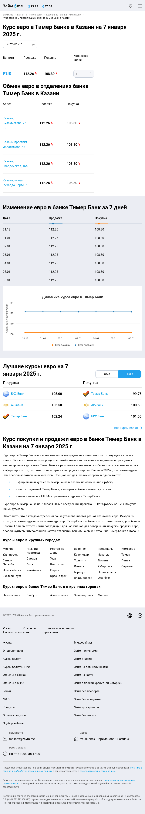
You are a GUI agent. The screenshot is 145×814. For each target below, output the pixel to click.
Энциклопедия (13, 650)
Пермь (54, 570)
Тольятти (80, 560)
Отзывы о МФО (13, 683)
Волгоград (57, 564)
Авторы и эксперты (61, 628)
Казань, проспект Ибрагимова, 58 (15, 144)
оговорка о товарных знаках (119, 780)
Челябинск (34, 570)
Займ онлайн (83, 659)
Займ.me (8, 14)
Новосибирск (12, 570)
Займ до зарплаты (86, 707)
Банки (20, 14)
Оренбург (104, 578)
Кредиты (9, 707)
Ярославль (105, 548)
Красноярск (58, 576)
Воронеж (80, 548)
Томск (125, 554)
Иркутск (103, 554)
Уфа (53, 558)
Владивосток (83, 578)
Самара (32, 558)
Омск (30, 564)
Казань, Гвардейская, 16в (15, 164)
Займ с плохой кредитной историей (98, 683)
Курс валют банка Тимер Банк (63, 14)
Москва (8, 548)
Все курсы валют (126, 428)
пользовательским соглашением (97, 771)
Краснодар (81, 554)
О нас (7, 628)
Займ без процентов (88, 699)
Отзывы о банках (14, 675)
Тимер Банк (35, 14)
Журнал (8, 642)
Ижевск (79, 566)
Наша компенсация (16, 632)
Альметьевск (59, 595)
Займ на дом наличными (91, 667)
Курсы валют (12, 659)
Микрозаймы (83, 642)
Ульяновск (10, 554)
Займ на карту (83, 675)
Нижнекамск (11, 595)
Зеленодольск (84, 595)
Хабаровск (105, 566)
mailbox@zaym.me (22, 739)
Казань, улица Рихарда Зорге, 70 (16, 183)
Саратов (127, 566)
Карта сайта (50, 632)
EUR (7, 73)
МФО (6, 699)
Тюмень (103, 560)
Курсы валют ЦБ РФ (16, 667)
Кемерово (128, 548)
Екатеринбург (12, 576)
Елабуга (32, 595)
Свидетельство (11, 783)
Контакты (29, 628)
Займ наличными (86, 650)
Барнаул (79, 572)
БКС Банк (17, 393)
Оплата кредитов (14, 715)
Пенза (125, 560)
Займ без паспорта (86, 691)
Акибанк (17, 405)
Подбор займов (13, 723)
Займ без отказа (85, 715)
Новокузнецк (107, 572)
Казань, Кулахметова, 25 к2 (14, 123)
